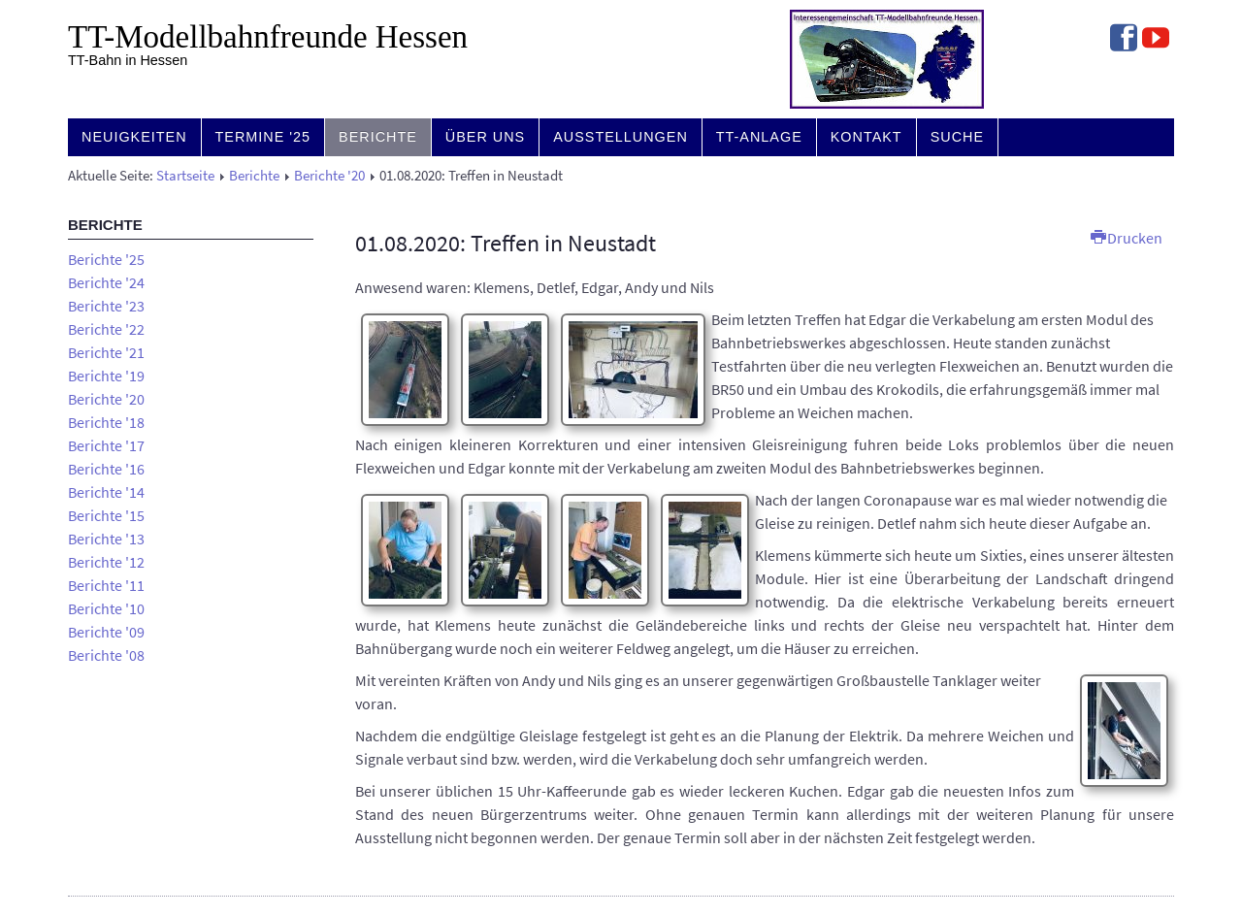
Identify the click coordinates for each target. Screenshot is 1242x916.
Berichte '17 (106, 445)
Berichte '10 (106, 608)
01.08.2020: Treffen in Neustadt (505, 243)
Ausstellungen (620, 137)
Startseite (185, 175)
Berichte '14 (106, 492)
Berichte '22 (106, 329)
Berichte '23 (106, 305)
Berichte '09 (106, 631)
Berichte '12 (106, 562)
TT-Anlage (759, 137)
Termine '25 (263, 137)
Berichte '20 (329, 175)
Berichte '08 (106, 655)
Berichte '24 (106, 282)
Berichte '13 (106, 538)
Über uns (485, 137)
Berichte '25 (106, 259)
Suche (957, 137)
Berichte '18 (106, 422)
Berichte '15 (106, 515)
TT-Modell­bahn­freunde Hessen (268, 36)
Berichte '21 (106, 352)
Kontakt (866, 137)
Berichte (378, 137)
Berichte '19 (106, 375)
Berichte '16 (106, 468)
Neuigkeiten (134, 137)
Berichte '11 (106, 585)
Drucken (1126, 237)
